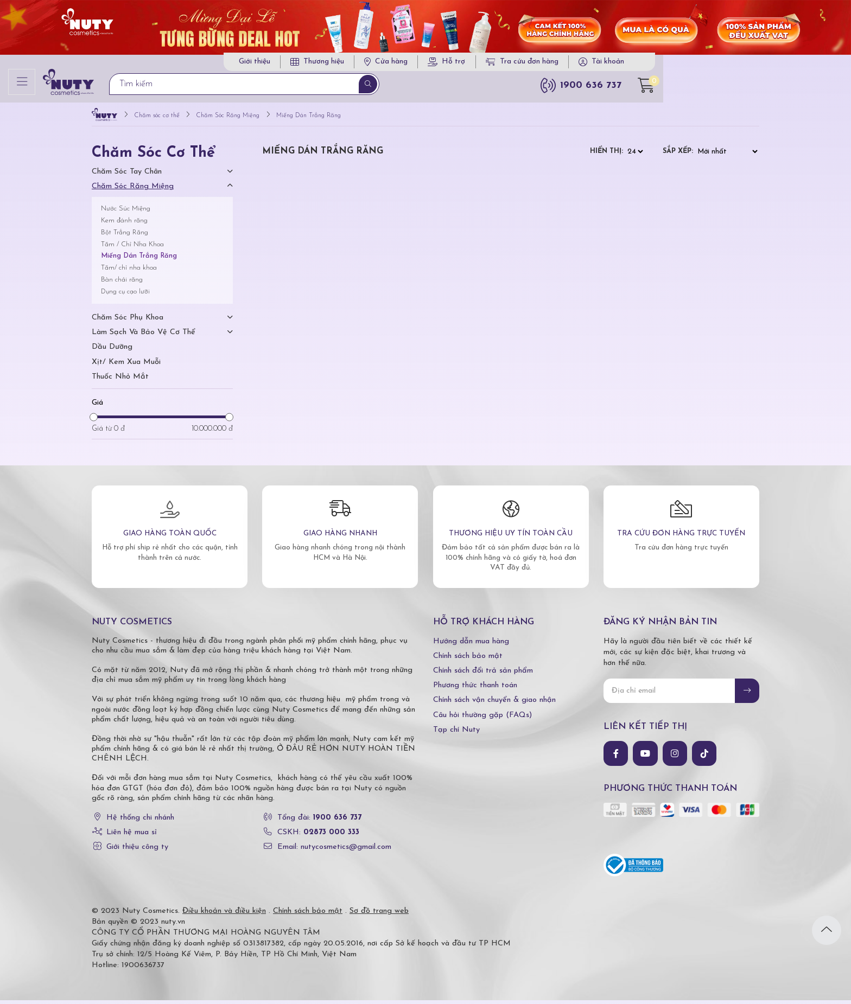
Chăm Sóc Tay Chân (127, 175)
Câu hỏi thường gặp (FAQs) (482, 718)
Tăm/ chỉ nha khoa (129, 270)
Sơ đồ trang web (379, 915)
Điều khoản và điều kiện (224, 915)
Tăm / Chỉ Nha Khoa (132, 247)
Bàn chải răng (122, 282)
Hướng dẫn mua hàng (471, 645)
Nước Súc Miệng (125, 212)
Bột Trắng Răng (124, 235)
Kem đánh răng (124, 223)
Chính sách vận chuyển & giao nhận (494, 704)
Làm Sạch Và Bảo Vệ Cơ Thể (143, 335)
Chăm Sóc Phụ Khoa (127, 321)
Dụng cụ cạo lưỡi (125, 294)
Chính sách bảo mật (468, 659)
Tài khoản (712, 64)
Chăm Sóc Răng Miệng (133, 190)
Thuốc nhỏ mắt (120, 380)
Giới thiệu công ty (137, 851)
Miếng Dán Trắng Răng (139, 259)
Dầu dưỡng (112, 351)
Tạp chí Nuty (456, 733)
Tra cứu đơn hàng (626, 64)
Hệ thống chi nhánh (140, 821)
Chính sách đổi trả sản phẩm (483, 674)
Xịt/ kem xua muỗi (126, 365)
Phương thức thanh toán (475, 689)
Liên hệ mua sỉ (131, 836)
